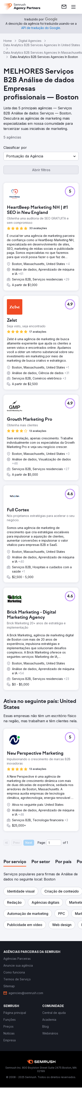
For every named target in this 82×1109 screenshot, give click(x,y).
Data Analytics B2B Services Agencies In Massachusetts (42, 52)
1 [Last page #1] (67, 842)
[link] (64, 7)
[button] (41, 156)
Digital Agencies (30, 41)
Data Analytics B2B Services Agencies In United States (41, 45)
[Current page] (54, 842)
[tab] (14, 862)
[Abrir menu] (73, 7)
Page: (42, 842)
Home (7, 41)
